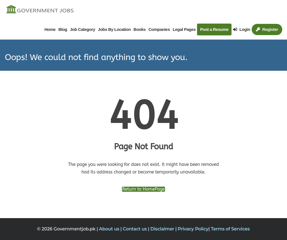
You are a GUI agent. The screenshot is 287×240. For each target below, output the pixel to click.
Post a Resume (214, 29)
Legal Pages (184, 29)
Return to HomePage (143, 189)
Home (49, 29)
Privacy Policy (193, 229)
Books (139, 29)
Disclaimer (162, 229)
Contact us (135, 229)
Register (267, 29)
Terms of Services (230, 229)
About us (109, 229)
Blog (62, 29)
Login (241, 29)
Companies (159, 29)
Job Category (82, 29)
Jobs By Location (114, 29)
